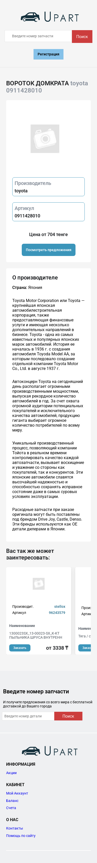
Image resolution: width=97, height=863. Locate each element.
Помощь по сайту (21, 836)
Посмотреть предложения (48, 250)
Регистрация (48, 54)
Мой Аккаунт (17, 793)
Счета (11, 808)
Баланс (12, 801)
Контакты (14, 828)
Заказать (19, 648)
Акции (11, 773)
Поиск (82, 36)
